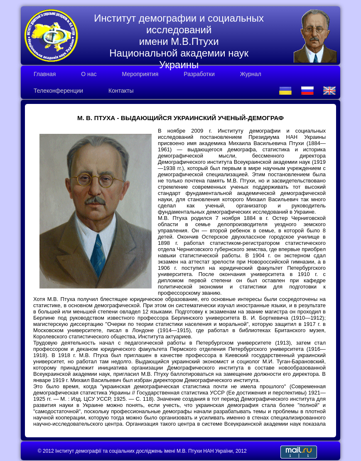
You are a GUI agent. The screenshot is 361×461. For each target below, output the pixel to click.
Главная (45, 74)
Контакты (120, 90)
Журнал (250, 74)
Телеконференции (58, 90)
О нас (88, 74)
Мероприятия (140, 74)
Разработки (199, 74)
